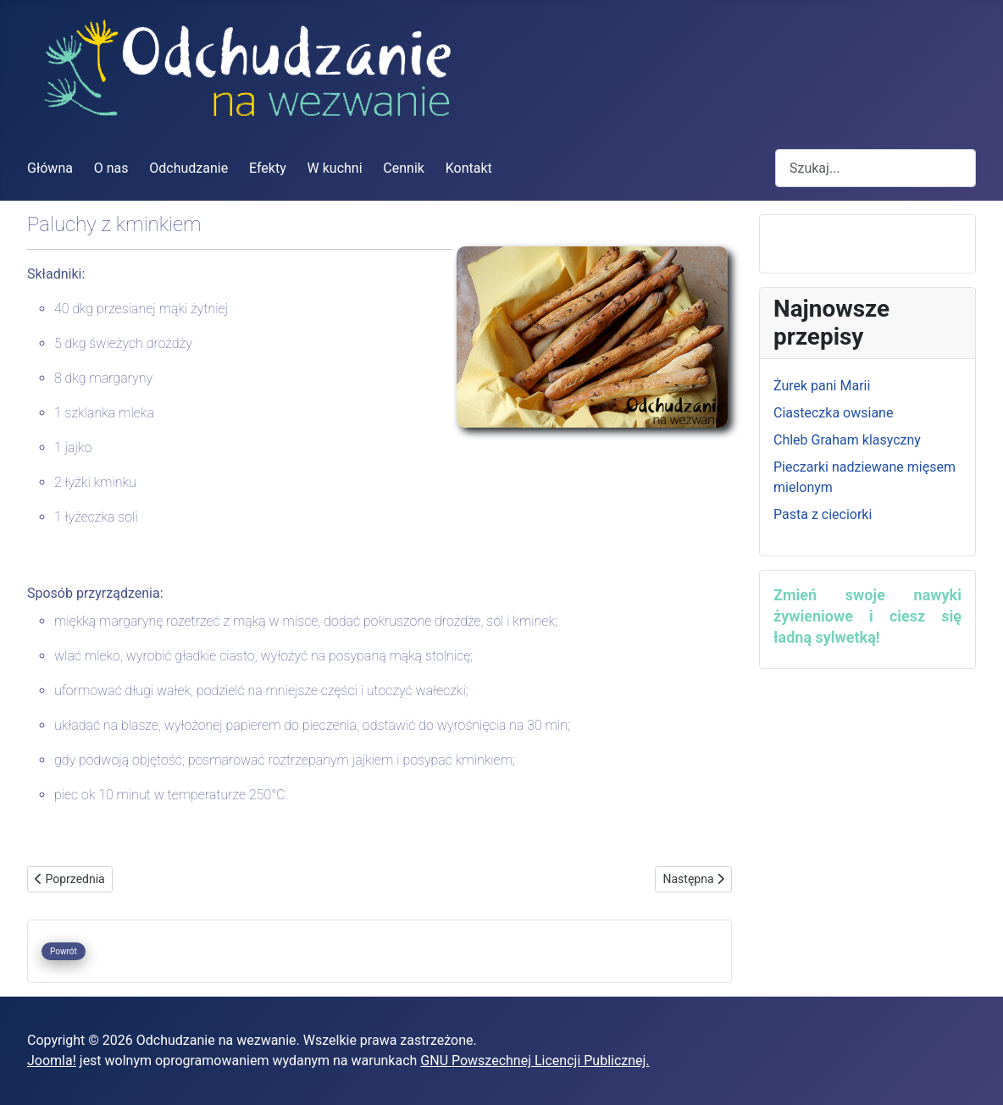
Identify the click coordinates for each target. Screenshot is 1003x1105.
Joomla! (51, 1061)
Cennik (403, 168)
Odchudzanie (188, 168)
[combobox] (875, 168)
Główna (50, 168)
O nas (111, 168)
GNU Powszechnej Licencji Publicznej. (534, 1061)
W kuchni (335, 168)
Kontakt (469, 168)
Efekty (267, 168)
